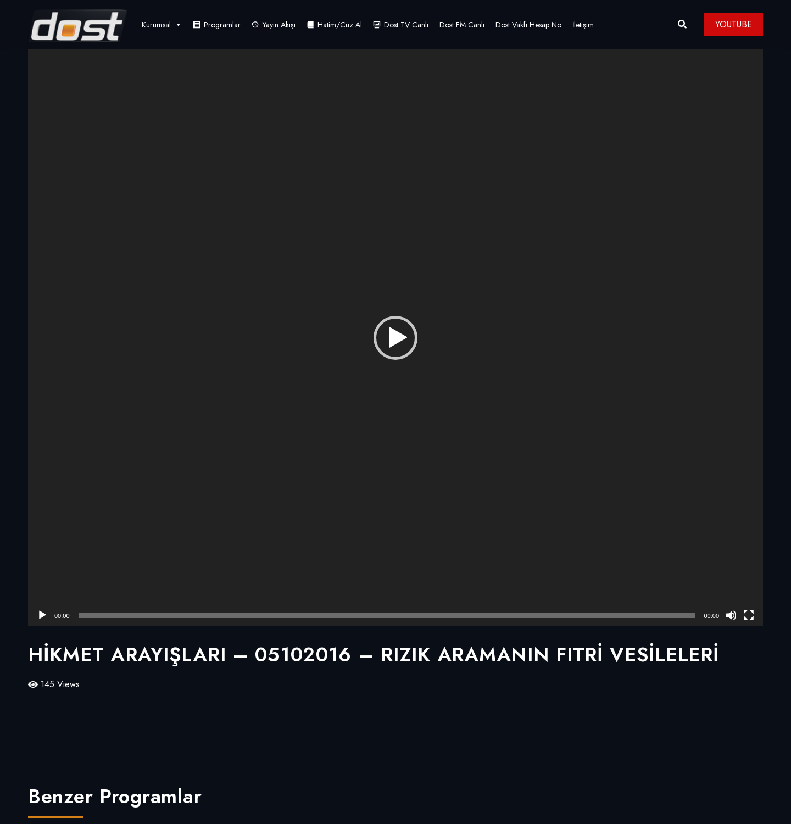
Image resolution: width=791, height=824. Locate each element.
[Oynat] (42, 615)
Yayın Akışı (279, 24)
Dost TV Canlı (406, 24)
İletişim (583, 24)
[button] (395, 338)
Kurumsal (162, 25)
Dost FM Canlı (461, 24)
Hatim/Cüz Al (339, 24)
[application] (395, 337)
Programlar (222, 24)
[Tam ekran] (748, 615)
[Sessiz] (731, 615)
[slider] (387, 615)
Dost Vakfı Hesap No (528, 24)
